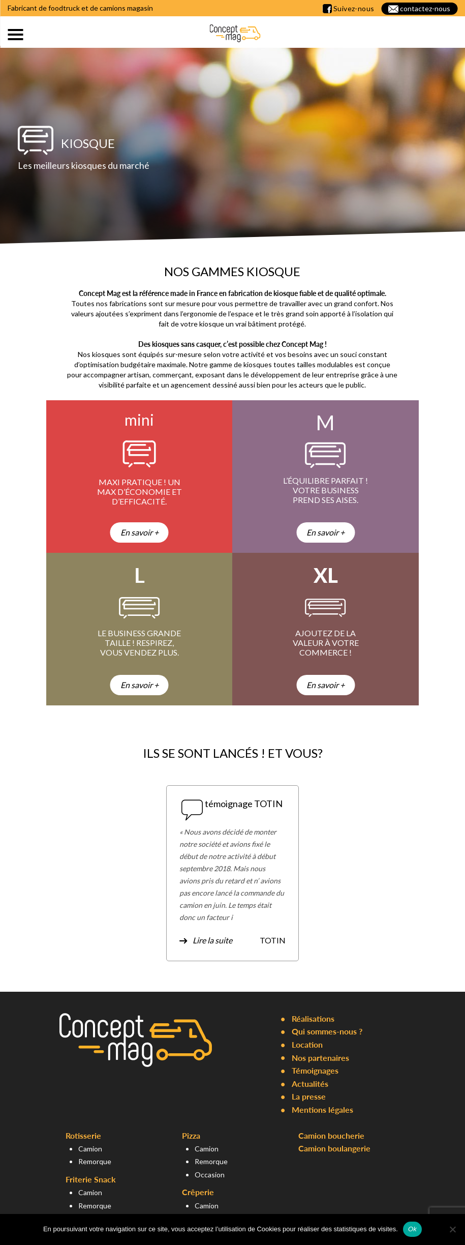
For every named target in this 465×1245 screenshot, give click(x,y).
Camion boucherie (331, 1135)
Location (307, 1044)
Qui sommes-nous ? (327, 1031)
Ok (412, 1229)
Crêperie (198, 1192)
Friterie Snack (91, 1179)
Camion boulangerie (334, 1148)
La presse (309, 1096)
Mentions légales (322, 1109)
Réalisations (313, 1018)
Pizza (191, 1135)
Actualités (310, 1083)
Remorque (94, 1161)
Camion (90, 1148)
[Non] (452, 1229)
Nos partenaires (320, 1057)
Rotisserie (83, 1135)
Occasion (210, 1174)
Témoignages (315, 1070)
